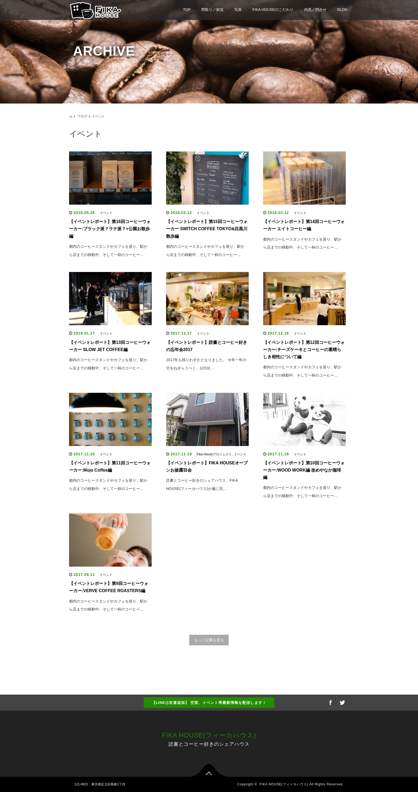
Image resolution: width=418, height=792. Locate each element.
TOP (187, 9)
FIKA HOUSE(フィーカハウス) (209, 735)
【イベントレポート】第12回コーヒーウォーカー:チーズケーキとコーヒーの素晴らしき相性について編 (304, 349)
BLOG (342, 9)
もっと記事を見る (209, 640)
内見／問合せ (315, 9)
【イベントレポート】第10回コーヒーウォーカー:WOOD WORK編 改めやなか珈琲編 (304, 470)
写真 (238, 9)
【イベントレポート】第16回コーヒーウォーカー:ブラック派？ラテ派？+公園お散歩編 (110, 228)
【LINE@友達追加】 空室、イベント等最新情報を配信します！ (209, 702)
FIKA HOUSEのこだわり (273, 9)
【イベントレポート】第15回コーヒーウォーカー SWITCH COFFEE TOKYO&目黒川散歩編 (207, 228)
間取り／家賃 (212, 9)
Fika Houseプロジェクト (214, 454)
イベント (106, 213)
